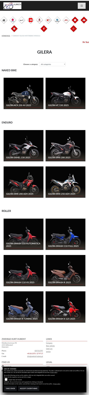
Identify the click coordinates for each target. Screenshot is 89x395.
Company (49, 343)
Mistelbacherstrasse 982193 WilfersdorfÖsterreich (9, 345)
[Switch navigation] (82, 6)
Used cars (49, 349)
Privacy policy (53, 372)
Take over (10, 388)
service (48, 351)
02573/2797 (39, 351)
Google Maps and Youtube (15, 379)
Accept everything (28, 388)
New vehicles (50, 346)
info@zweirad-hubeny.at (35, 356)
